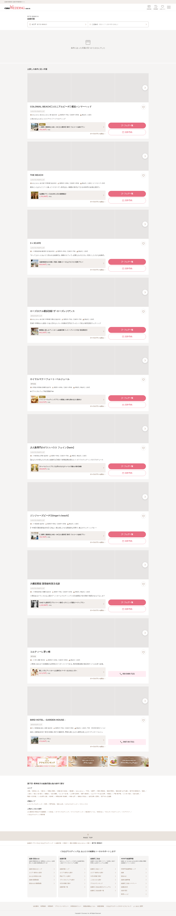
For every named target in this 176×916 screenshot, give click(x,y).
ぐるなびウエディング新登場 (36, 814)
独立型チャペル (90, 812)
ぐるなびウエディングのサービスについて (118, 906)
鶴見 (143, 791)
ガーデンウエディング (62, 812)
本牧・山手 (72, 796)
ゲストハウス (84, 804)
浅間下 (93, 791)
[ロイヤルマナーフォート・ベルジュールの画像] (88, 360)
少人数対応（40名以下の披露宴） (36, 812)
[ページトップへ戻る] (88, 836)
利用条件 (50, 906)
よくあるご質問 (138, 906)
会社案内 (36, 906)
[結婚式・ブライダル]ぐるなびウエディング (40, 843)
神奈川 (65, 843)
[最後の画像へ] (145, 87)
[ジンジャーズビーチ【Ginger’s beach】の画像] (88, 496)
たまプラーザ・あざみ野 (98, 794)
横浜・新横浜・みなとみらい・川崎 (79, 843)
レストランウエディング (34, 804)
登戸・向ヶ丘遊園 (106, 796)
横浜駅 (72, 791)
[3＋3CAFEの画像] (88, 224)
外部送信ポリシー (75, 906)
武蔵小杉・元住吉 (62, 791)
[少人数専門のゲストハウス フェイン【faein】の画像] (88, 428)
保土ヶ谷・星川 (38, 794)
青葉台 (109, 794)
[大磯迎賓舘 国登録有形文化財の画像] (88, 564)
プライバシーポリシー (62, 906)
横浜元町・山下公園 (122, 791)
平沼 (87, 791)
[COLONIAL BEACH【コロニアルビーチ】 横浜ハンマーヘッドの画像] (88, 87)
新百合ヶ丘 (35, 791)
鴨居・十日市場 (31, 796)
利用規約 (43, 906)
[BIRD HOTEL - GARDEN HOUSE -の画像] (88, 701)
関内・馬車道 (101, 791)
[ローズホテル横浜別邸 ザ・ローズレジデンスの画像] (88, 292)
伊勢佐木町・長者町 (61, 796)
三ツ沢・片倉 (127, 794)
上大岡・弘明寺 (74, 794)
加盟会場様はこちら (89, 906)
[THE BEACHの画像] (88, 156)
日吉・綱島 (54, 794)
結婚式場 (58, 843)
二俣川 (29, 794)
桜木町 (51, 796)
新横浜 (47, 794)
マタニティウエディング (112, 812)
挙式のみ (100, 812)
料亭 (45, 804)
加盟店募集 (100, 906)
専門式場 (52, 804)
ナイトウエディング (77, 812)
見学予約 (127, 132)
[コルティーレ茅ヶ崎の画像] (88, 632)
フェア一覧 (127, 125)
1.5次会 (51, 812)
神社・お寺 (60, 804)
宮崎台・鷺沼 (51, 791)
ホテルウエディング (71, 804)
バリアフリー (126, 812)
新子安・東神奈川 (135, 791)
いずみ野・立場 (42, 796)
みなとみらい (80, 791)
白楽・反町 (136, 794)
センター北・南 (63, 794)
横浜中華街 (110, 791)
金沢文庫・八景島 (94, 796)
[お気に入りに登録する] (143, 107)
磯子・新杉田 (85, 794)
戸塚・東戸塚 (117, 794)
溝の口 (43, 791)
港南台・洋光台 (82, 796)
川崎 (28, 791)
